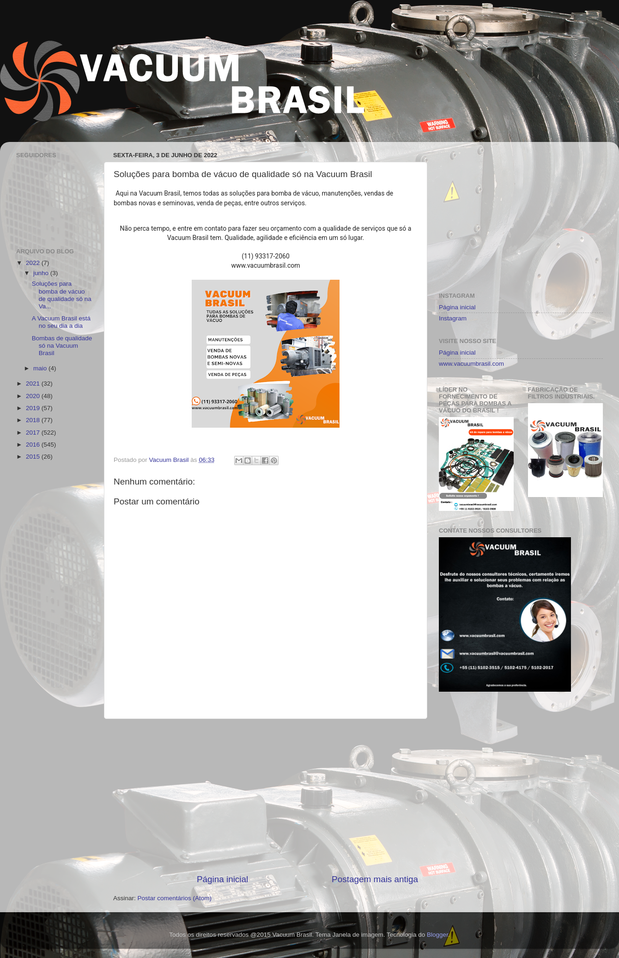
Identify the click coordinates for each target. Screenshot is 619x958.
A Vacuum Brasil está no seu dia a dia (61, 322)
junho (41, 273)
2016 (34, 444)
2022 (34, 262)
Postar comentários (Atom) (175, 898)
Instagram (453, 318)
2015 (34, 456)
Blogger (437, 934)
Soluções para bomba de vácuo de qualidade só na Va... (61, 295)
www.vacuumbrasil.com (471, 363)
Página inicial (222, 879)
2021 (34, 383)
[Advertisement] (265, 796)
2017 (34, 432)
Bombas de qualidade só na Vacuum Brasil (62, 345)
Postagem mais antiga (375, 879)
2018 (34, 420)
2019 (34, 408)
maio (41, 368)
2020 (34, 396)
